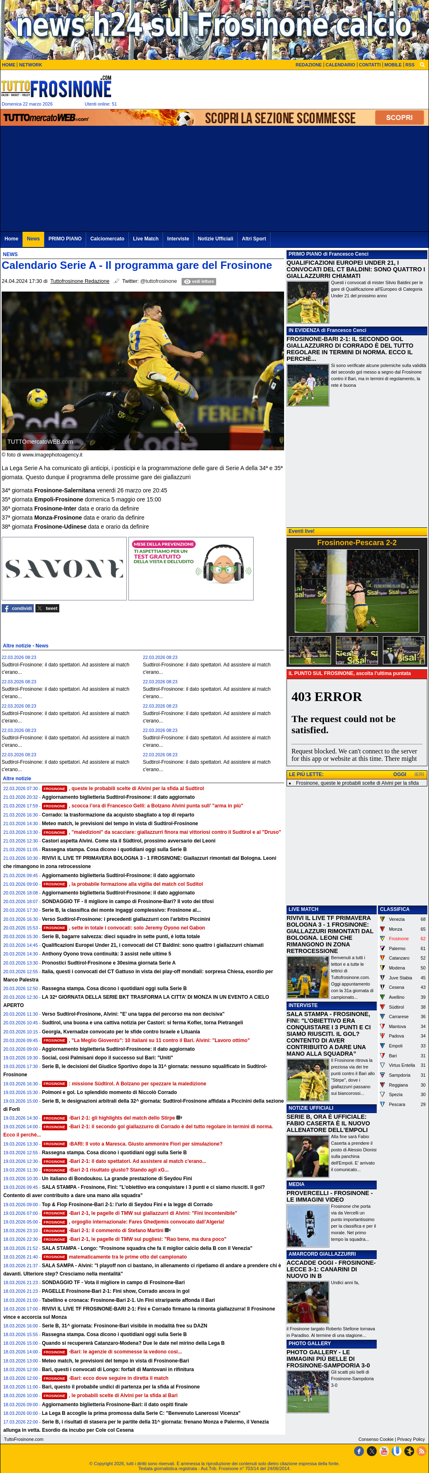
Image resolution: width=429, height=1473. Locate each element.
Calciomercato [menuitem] (107, 239)
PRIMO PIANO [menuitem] (65, 239)
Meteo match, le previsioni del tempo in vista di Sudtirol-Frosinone (120, 823)
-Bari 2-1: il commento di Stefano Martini (103, 1230)
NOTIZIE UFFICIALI (311, 1108)
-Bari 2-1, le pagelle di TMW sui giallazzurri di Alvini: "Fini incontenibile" (139, 1213)
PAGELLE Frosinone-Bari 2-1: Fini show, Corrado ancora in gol (116, 1291)
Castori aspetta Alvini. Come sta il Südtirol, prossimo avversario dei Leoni (129, 841)
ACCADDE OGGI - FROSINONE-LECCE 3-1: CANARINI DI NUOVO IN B (331, 1269)
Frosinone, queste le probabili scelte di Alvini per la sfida (357, 783)
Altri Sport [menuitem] (254, 239)
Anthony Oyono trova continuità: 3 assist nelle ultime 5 (106, 954)
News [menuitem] (33, 239)
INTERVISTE (303, 1005)
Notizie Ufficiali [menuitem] (215, 239)
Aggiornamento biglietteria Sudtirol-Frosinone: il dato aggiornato (118, 797)
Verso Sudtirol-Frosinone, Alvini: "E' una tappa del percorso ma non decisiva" (133, 1014)
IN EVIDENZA (304, 330)
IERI (419, 774)
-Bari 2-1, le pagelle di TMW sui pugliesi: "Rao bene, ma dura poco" (134, 1239)
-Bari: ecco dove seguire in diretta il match (105, 1378)
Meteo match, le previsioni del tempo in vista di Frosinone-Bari (115, 1361)
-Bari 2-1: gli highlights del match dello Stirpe (108, 1118)
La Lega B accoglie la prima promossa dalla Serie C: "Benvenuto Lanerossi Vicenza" (141, 1413)
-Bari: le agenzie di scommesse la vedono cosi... (112, 1352)
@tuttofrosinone (158, 281)
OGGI (399, 774)
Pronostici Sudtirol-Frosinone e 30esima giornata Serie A (109, 963)
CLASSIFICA (395, 909)
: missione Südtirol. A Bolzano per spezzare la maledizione (124, 1084)
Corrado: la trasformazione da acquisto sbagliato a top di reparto (118, 815)
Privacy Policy (411, 1439)
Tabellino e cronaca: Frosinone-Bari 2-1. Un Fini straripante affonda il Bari (128, 1300)
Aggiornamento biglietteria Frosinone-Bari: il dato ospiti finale (115, 1404)
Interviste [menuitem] (178, 239)
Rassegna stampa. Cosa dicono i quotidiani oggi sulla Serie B (114, 849)
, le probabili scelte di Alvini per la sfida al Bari (110, 1395)
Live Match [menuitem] (146, 239)
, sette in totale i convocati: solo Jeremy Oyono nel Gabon (123, 928)
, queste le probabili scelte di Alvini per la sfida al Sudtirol (123, 788)
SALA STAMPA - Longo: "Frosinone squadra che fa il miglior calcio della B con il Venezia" (147, 1248)
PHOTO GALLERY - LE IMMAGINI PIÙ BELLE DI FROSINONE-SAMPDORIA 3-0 (328, 1359)
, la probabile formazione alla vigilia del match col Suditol (122, 884)
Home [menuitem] (11, 239)
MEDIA (297, 1184)
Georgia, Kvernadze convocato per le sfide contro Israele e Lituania (121, 1032)
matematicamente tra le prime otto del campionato (114, 1257)
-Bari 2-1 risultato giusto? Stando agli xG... (105, 1170)
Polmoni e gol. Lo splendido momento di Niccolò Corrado (109, 1092)
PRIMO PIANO (305, 254)
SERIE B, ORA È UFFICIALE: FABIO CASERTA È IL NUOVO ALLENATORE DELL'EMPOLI (328, 1123)
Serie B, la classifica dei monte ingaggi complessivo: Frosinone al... (121, 910)
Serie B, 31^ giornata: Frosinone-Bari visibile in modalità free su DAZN (125, 1326)
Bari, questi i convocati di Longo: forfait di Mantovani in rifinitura (118, 1369)
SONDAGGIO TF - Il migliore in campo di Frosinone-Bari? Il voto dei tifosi (128, 901)
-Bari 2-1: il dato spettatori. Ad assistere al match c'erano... (124, 1161)
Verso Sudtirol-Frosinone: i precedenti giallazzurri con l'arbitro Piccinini (126, 919)
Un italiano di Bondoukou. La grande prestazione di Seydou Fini (117, 1178)
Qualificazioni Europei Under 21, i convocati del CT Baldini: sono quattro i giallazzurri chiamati (153, 945)
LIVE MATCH (303, 909)
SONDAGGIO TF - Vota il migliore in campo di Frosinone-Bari (113, 1282)
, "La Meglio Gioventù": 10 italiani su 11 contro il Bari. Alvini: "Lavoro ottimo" (146, 1040)
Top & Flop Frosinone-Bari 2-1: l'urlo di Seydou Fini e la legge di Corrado (127, 1204)
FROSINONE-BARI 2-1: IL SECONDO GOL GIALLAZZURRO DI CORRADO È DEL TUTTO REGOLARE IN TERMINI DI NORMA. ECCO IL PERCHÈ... (350, 349)
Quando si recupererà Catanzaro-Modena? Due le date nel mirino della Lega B (133, 1343)
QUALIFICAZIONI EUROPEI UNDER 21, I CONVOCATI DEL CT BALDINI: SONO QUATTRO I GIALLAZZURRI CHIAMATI (356, 269)
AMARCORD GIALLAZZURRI (322, 1254)
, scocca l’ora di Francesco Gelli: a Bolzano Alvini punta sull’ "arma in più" (142, 806)
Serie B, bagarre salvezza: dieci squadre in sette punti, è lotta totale (121, 936)
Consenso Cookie (376, 1439)
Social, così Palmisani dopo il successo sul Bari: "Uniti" (107, 1058)
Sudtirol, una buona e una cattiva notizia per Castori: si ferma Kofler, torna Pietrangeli (142, 1023)
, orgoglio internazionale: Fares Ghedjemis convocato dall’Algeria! (133, 1222)
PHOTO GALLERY (310, 1343)
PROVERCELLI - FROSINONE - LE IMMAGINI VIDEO (330, 1196)
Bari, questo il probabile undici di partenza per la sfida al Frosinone (121, 1387)
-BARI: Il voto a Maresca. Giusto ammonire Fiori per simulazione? (132, 1144)
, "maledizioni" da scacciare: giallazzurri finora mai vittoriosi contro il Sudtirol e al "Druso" (161, 832)
